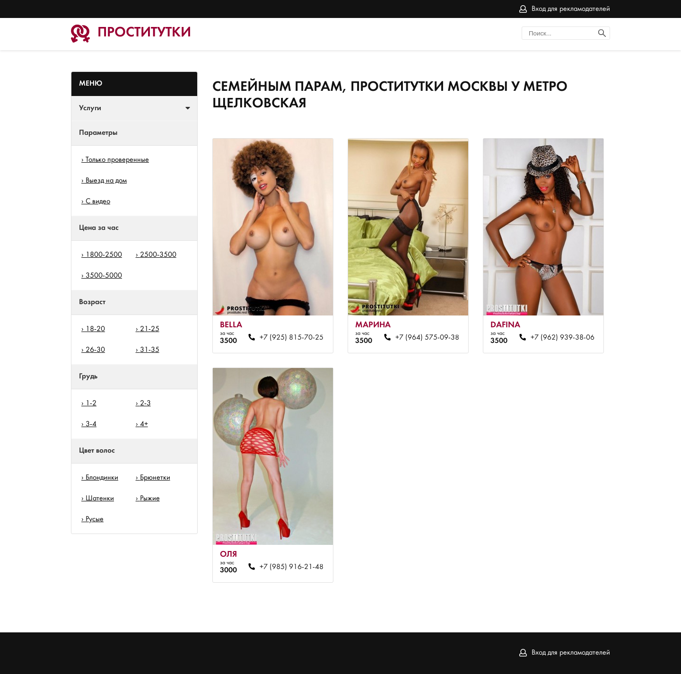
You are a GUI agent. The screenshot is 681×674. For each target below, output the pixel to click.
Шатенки (100, 498)
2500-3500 (158, 255)
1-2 (91, 403)
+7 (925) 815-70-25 (291, 337)
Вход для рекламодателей (571, 9)
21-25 (149, 329)
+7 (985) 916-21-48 (291, 567)
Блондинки (102, 477)
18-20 (95, 329)
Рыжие (150, 498)
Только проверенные (117, 160)
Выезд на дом (106, 180)
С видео (98, 201)
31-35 (149, 350)
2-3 (145, 403)
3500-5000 (104, 276)
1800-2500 (104, 255)
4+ (144, 424)
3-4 (91, 424)
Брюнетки (155, 477)
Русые (95, 519)
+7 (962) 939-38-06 (562, 337)
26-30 (95, 350)
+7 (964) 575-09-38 (427, 337)
